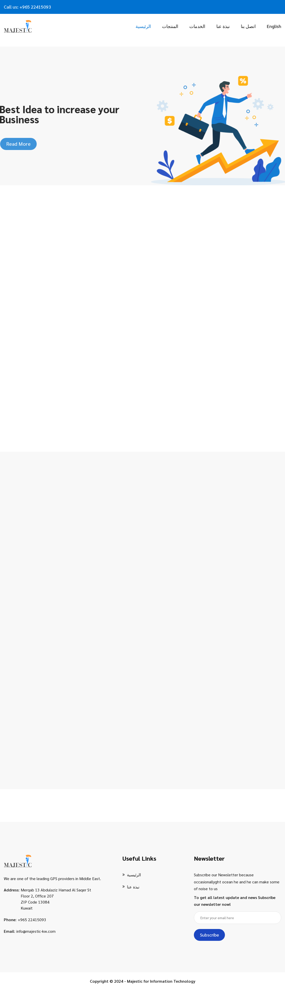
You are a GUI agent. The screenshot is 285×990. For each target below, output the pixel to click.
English (274, 26)
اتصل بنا (248, 26)
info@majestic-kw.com (36, 931)
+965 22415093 (32, 919)
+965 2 (26, 7)
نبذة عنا (223, 26)
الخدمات (197, 26)
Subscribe (209, 935)
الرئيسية (143, 26)
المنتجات (170, 26)
